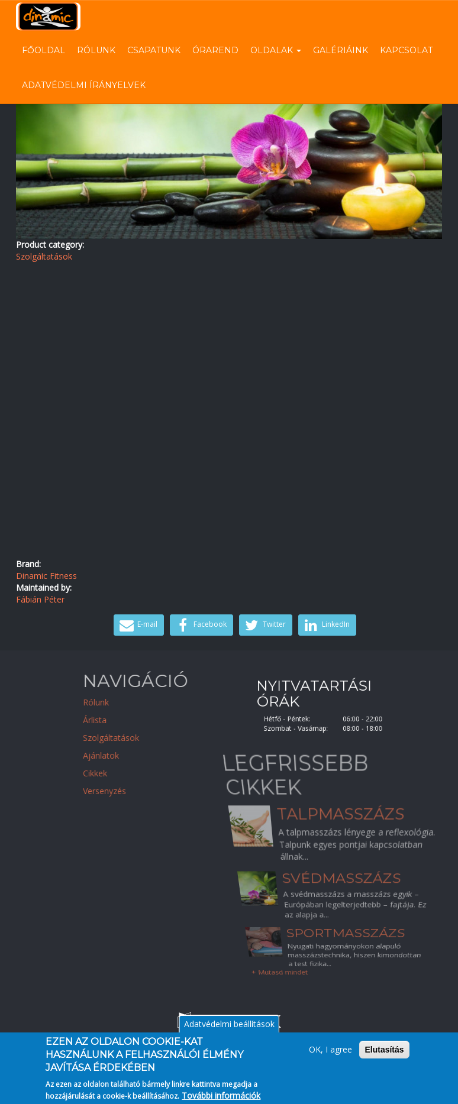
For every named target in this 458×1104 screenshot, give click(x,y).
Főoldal (43, 50)
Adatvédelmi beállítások (229, 1029)
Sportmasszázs (348, 944)
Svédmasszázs (341, 878)
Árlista (140, 720)
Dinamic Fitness (46, 575)
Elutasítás (384, 1055)
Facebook (200, 625)
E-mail (137, 625)
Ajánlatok (146, 755)
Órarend (215, 50)
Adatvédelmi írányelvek (84, 85)
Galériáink (340, 50)
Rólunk (96, 50)
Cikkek (140, 773)
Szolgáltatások (44, 256)
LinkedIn (326, 625)
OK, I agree (330, 1055)
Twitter (264, 625)
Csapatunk (153, 50)
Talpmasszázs (340, 825)
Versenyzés (150, 791)
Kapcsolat (406, 50)
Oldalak (275, 50)
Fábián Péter (40, 599)
